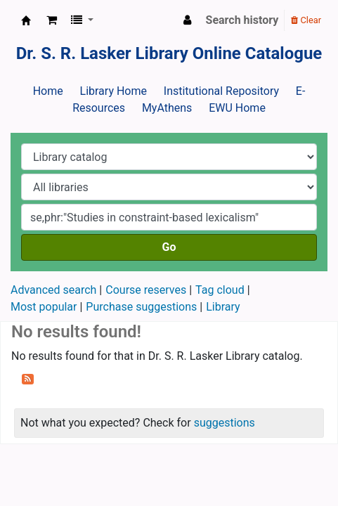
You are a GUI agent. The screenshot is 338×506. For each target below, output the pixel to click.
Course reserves (145, 290)
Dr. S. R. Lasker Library (26, 20)
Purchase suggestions (141, 306)
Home (48, 91)
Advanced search (53, 290)
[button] (52, 20)
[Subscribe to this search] (27, 378)
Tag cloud (220, 290)
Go (169, 247)
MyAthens (167, 108)
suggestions (224, 422)
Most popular (44, 306)
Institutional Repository (221, 91)
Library (223, 306)
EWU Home (237, 108)
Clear (306, 20)
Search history (242, 20)
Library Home (113, 91)
